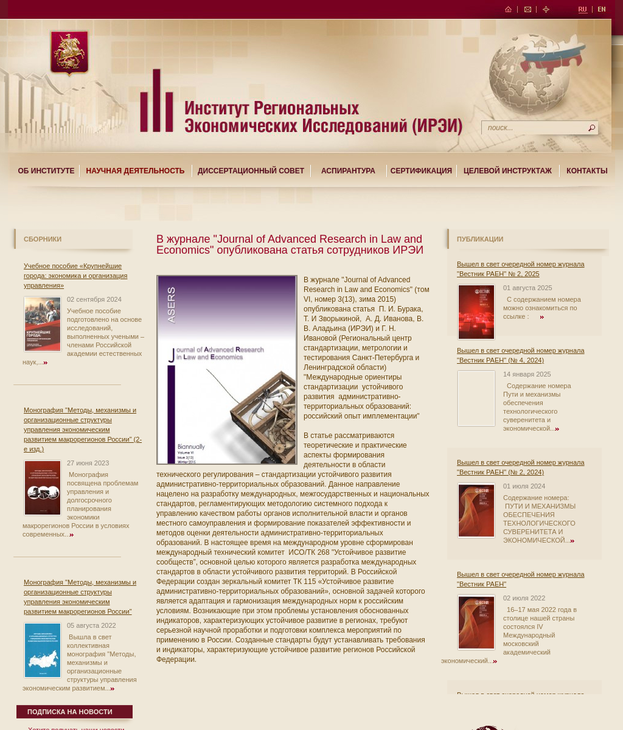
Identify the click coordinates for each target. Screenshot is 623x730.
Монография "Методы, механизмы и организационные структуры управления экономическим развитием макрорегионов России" (80, 597)
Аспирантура (348, 171)
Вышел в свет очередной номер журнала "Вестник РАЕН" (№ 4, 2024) (521, 355)
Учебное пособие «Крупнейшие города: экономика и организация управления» (75, 275)
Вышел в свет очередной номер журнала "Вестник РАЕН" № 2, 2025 (521, 268)
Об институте (46, 171)
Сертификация (421, 171)
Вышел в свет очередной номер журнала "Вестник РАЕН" (521, 579)
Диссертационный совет (251, 171)
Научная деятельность (135, 171)
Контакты (586, 171)
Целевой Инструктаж (508, 171)
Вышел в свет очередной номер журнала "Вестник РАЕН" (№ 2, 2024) (521, 467)
